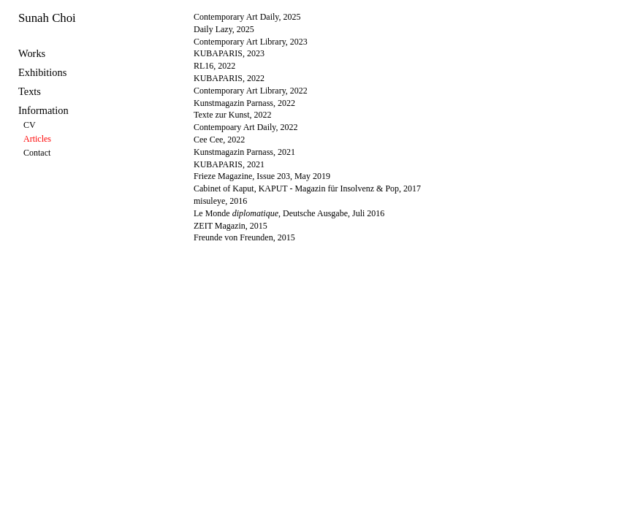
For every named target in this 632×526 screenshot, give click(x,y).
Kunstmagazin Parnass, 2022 (244, 103)
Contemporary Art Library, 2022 (251, 90)
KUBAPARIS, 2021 (229, 164)
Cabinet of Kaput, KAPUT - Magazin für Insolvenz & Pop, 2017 (307, 188)
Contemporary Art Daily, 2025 (247, 17)
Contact (36, 153)
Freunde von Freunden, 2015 (244, 237)
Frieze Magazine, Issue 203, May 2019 (262, 176)
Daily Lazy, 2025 (224, 29)
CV (29, 125)
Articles (37, 139)
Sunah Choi (47, 18)
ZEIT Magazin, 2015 (230, 226)
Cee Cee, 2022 (219, 139)
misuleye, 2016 (220, 201)
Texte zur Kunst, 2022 (232, 115)
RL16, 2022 (214, 66)
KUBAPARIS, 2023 (229, 53)
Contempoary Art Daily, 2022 (246, 127)
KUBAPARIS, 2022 (229, 78)
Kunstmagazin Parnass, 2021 (244, 152)
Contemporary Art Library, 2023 (251, 42)
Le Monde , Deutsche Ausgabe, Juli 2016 (289, 213)
